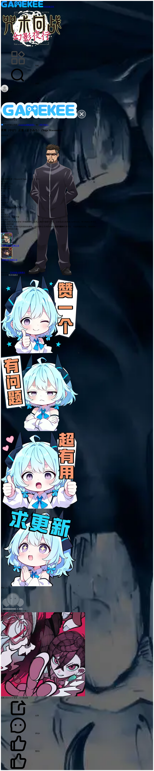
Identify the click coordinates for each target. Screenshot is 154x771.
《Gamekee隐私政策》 (27, 125)
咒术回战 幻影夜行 (17, 273)
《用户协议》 (43, 125)
